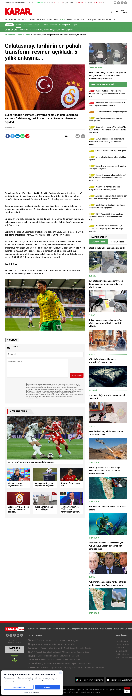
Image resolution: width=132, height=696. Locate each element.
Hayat (69, 20)
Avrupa (61, 644)
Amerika (52, 644)
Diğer (75, 25)
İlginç (74, 663)
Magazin (48, 656)
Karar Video (79, 20)
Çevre (69, 640)
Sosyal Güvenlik (77, 648)
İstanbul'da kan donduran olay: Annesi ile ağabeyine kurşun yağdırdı (46, 30)
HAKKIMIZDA (32, 629)
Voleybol (37, 25)
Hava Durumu (122, 641)
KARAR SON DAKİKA (14, 649)
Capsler (53, 667)
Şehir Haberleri (122, 654)
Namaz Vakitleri (123, 644)
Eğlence (75, 656)
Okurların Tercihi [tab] (98, 242)
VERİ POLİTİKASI (106, 629)
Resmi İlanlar (104, 20)
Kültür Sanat (64, 656)
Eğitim (75, 640)
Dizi (54, 663)
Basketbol (27, 25)
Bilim (78, 659)
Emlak (50, 648)
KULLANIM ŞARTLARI (74, 629)
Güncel (12, 20)
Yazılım (72, 659)
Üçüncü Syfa (51, 640)
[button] (63, 136)
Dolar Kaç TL (121, 651)
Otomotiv (58, 648)
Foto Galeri (33, 667)
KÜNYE (49, 629)
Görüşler (91, 20)
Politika (42, 640)
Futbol (18, 25)
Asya (67, 644)
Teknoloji (32, 659)
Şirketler (88, 648)
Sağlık (55, 656)
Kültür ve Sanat (79, 667)
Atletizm (53, 25)
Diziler (40, 656)
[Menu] (114, 19)
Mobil (43, 659)
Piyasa (43, 648)
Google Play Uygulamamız (91, 680)
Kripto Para (52, 20)
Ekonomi (41, 20)
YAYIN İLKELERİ (59, 629)
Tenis (45, 25)
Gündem (48, 663)
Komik (68, 663)
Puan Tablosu (122, 647)
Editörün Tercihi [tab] (117, 242)
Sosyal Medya (62, 659)
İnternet (50, 659)
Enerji (66, 648)
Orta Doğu (43, 644)
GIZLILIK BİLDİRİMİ (91, 629)
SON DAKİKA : (11, 30)
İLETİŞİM (42, 629)
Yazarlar (22, 20)
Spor (62, 20)
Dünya (32, 20)
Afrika (73, 644)
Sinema (60, 663)
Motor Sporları (64, 25)
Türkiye (61, 640)
